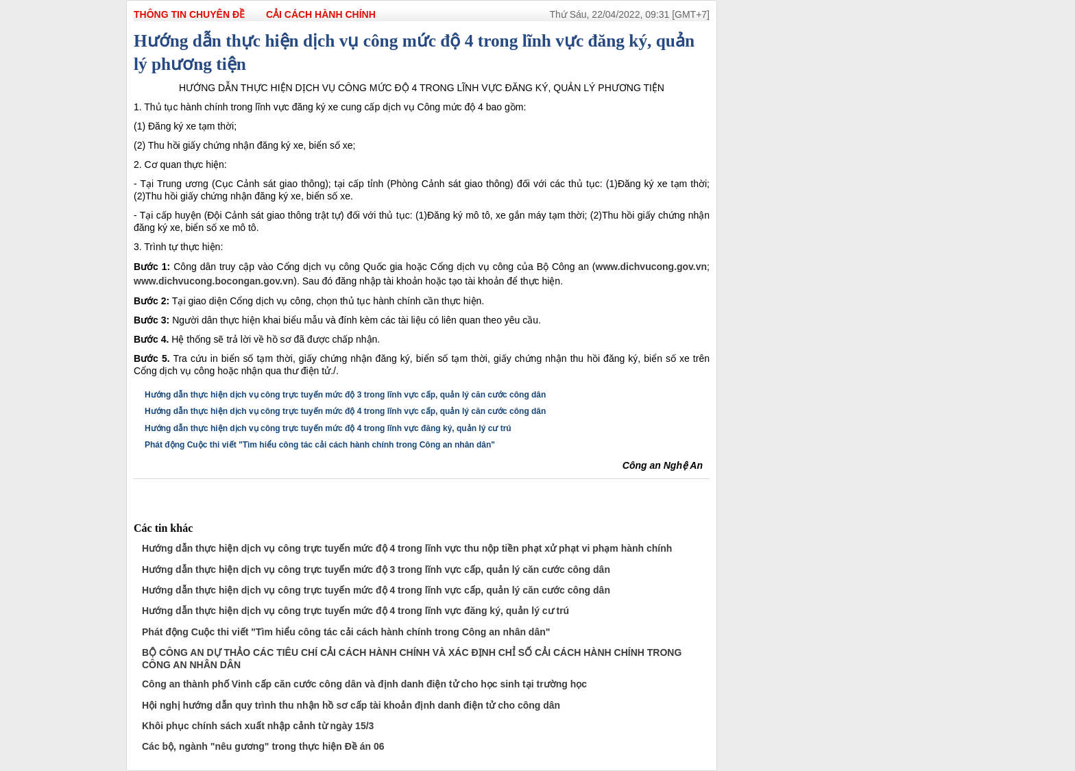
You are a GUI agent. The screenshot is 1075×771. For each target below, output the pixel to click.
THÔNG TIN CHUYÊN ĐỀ (189, 14)
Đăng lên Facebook (139, 491)
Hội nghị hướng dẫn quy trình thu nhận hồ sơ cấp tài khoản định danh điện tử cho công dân (351, 705)
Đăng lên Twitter (200, 491)
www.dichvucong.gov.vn (652, 266)
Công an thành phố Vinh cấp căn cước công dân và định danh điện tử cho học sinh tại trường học (364, 683)
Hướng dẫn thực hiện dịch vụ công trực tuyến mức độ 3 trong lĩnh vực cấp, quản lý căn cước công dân (345, 395)
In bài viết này (241, 491)
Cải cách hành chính (321, 14)
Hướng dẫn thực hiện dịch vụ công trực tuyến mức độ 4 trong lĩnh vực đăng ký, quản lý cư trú (328, 428)
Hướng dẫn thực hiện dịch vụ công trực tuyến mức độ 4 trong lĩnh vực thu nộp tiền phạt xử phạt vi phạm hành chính (407, 548)
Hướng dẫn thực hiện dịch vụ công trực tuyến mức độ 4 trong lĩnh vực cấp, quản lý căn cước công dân (345, 411)
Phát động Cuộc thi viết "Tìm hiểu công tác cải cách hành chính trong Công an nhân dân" (320, 445)
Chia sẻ (221, 491)
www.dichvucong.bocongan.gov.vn (213, 281)
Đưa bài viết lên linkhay (159, 491)
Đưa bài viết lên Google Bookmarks (180, 491)
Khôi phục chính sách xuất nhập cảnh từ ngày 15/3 (258, 725)
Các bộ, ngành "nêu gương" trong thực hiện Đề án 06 (263, 746)
